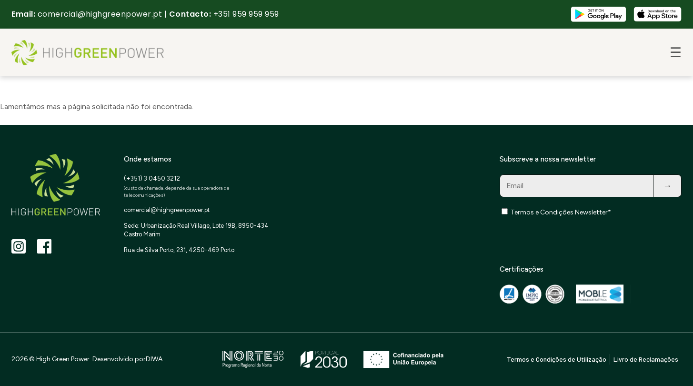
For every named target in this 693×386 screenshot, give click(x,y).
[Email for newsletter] (577, 185)
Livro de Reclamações (645, 359)
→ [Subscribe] (667, 186)
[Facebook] (44, 246)
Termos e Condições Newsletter (559, 212)
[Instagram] (18, 246)
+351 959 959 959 (246, 14)
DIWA (154, 359)
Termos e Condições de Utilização (556, 359)
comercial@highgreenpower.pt (100, 14)
